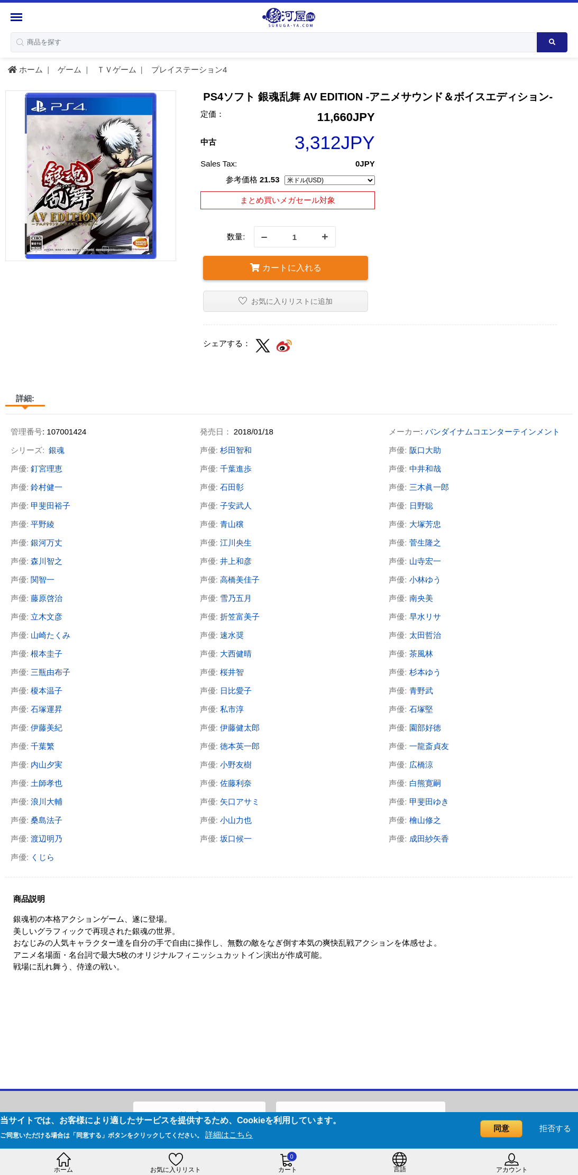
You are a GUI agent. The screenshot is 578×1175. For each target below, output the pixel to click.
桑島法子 (46, 820)
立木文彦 (46, 616)
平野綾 (42, 524)
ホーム (25, 69)
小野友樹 (236, 764)
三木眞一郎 (429, 487)
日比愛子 (236, 690)
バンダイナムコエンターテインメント (492, 431)
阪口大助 (425, 450)
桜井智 (232, 672)
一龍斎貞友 (429, 746)
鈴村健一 (46, 487)
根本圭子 (46, 653)
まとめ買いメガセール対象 (287, 200)
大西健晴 (236, 653)
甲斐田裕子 (50, 505)
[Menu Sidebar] (18, 17)
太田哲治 (425, 635)
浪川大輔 (46, 801)
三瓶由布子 (50, 672)
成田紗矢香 (429, 838)
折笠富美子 (240, 616)
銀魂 (57, 450)
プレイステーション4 (188, 69)
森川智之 (46, 561)
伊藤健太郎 (240, 727)
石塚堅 (421, 709)
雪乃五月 (236, 598)
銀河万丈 (46, 542)
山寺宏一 (425, 561)
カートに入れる (285, 267)
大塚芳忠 (425, 524)
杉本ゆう (425, 672)
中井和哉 (425, 468)
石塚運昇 (46, 709)
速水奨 (232, 635)
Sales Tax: (218, 163)
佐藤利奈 (236, 783)
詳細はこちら (229, 1134)
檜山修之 (425, 820)
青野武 (421, 690)
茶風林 (421, 653)
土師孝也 (46, 783)
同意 (501, 1128)
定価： (212, 113)
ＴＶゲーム (115, 69)
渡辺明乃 (46, 838)
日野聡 (421, 505)
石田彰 (232, 487)
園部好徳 (425, 727)
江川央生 (236, 542)
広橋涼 (421, 764)
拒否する (555, 1128)
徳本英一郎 (240, 746)
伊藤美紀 (46, 727)
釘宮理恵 (46, 468)
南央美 (421, 598)
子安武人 (236, 505)
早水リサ (425, 616)
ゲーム (68, 69)
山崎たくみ (50, 635)
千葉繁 (42, 746)
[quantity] (295, 236)
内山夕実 (46, 764)
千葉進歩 (236, 468)
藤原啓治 (46, 598)
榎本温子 (46, 690)
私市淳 (232, 709)
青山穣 (232, 524)
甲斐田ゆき (429, 801)
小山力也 (236, 820)
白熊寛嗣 (425, 783)
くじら (42, 857)
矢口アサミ (240, 801)
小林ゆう (425, 579)
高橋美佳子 (240, 579)
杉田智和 (236, 450)
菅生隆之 (425, 542)
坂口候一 (236, 838)
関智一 (42, 579)
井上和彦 (236, 561)
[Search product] (552, 42)
